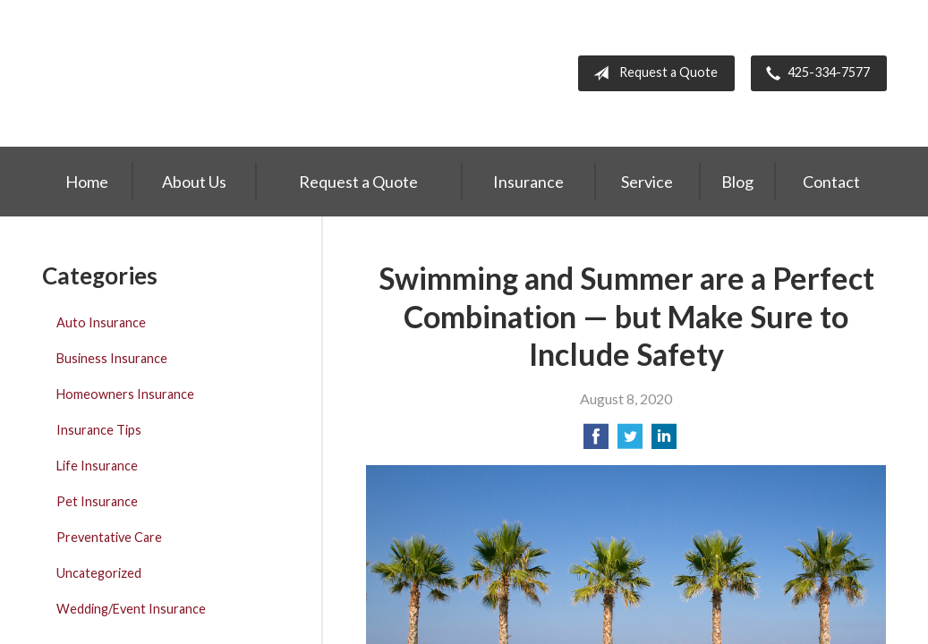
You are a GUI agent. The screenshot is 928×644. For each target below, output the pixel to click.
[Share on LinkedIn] (664, 441)
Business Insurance (111, 358)
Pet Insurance (97, 501)
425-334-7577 (814, 73)
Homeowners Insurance (125, 394)
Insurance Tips (98, 429)
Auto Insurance (101, 322)
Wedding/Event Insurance (131, 608)
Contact (831, 181)
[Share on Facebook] (596, 441)
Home (86, 181)
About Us (194, 181)
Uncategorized (98, 572)
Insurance (528, 181)
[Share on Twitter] (630, 441)
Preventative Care (109, 537)
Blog (737, 181)
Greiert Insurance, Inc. (160, 73)
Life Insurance (97, 465)
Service (647, 181)
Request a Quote (652, 73)
